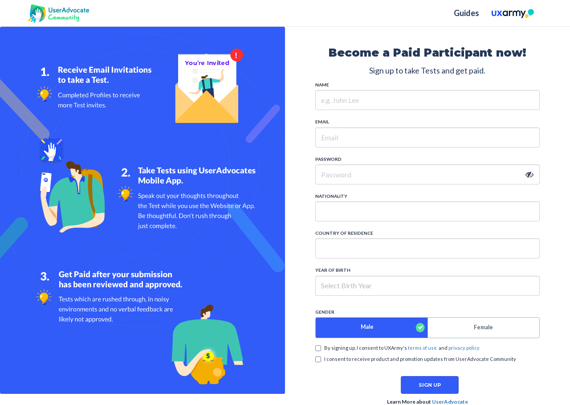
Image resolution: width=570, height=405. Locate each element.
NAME (322, 84)
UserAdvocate (450, 401)
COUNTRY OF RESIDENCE (344, 233)
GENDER (324, 312)
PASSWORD (328, 159)
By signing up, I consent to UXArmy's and (397, 348)
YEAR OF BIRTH (332, 270)
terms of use (422, 348)
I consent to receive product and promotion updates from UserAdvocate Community (415, 359)
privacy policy (464, 348)
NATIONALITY (331, 196)
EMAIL (322, 121)
